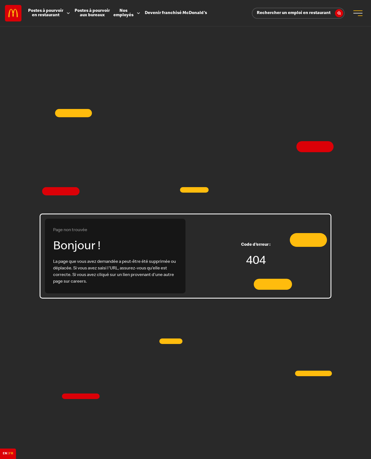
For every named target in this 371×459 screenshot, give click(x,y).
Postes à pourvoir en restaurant (49, 13)
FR (11, 453)
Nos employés (127, 13)
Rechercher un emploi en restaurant (300, 13)
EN (5, 453)
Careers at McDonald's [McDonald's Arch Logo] (13, 13)
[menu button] (357, 13)
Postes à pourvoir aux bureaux (92, 13)
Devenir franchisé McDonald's (176, 13)
